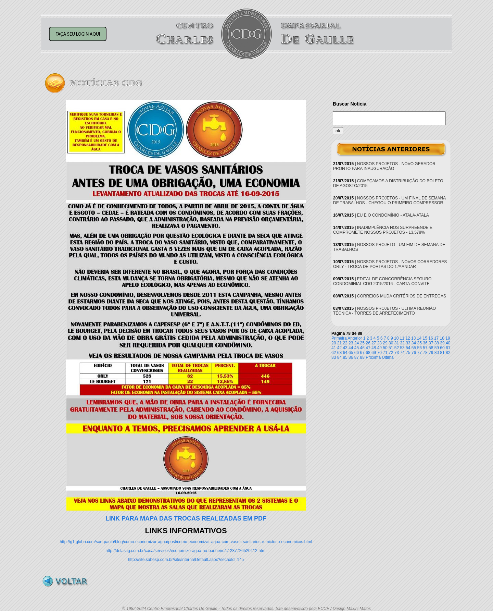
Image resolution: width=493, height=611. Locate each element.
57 (425, 347)
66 (356, 352)
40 (448, 343)
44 (351, 347)
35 (419, 343)
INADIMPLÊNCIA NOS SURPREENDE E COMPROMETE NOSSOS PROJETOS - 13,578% (382, 230)
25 (362, 343)
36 (425, 343)
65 (351, 352)
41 (333, 347)
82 (448, 352)
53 (402, 347)
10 (396, 338)
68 (368, 352)
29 (385, 343)
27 (373, 343)
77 (419, 352)
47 (368, 347)
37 (431, 343)
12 (407, 338)
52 (396, 347)
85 (345, 357)
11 (402, 338)
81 (442, 352)
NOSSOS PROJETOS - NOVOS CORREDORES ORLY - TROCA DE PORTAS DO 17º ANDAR (390, 264)
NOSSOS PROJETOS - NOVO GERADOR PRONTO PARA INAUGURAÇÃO (384, 166)
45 (356, 347)
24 (356, 343)
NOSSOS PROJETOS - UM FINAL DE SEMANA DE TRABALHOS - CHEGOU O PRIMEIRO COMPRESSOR (389, 200)
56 (419, 347)
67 (362, 352)
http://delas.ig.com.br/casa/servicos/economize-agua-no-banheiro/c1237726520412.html (185, 550)
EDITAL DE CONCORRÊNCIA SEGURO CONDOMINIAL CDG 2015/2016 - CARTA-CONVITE (382, 281)
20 (333, 343)
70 (379, 352)
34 (414, 343)
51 (391, 347)
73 (396, 352)
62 (333, 352)
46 (362, 347)
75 (408, 352)
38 (436, 343)
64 (345, 352)
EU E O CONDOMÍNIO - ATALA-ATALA (393, 215)
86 (351, 357)
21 (339, 343)
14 (419, 338)
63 (339, 352)
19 (447, 338)
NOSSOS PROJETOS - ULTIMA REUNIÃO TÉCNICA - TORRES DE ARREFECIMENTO (384, 311)
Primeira (339, 338)
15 (425, 338)
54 (408, 347)
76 (414, 352)
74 (402, 352)
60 (442, 347)
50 (385, 347)
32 (402, 343)
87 (356, 357)
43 (345, 347)
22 (345, 343)
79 (431, 352)
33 (408, 343)
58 (431, 347)
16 (430, 338)
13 (413, 338)
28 (379, 343)
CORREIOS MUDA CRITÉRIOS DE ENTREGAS (401, 296)
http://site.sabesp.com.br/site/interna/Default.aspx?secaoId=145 (186, 559)
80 (436, 352)
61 (448, 347)
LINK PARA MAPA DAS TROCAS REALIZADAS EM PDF (185, 518)
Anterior (354, 338)
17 (436, 338)
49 (379, 347)
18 (442, 338)
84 (339, 357)
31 (396, 343)
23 (351, 343)
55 (414, 347)
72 (391, 352)
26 (368, 343)
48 (373, 347)
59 (436, 347)
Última (388, 357)
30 (391, 343)
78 (425, 352)
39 (442, 343)
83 (333, 357)
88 (362, 357)
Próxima (373, 357)
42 (339, 347)
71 (385, 352)
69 (373, 352)
